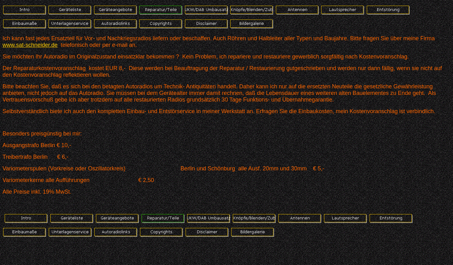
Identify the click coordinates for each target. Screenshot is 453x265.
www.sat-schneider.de (30, 45)
